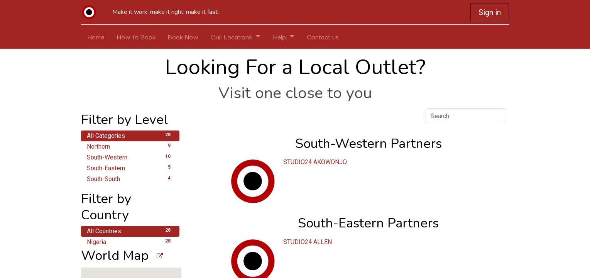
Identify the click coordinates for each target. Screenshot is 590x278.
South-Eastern (130, 168)
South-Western (130, 157)
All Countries (130, 231)
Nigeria (130, 241)
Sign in (489, 12)
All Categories (130, 135)
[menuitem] (95, 37)
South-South (130, 179)
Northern (130, 146)
